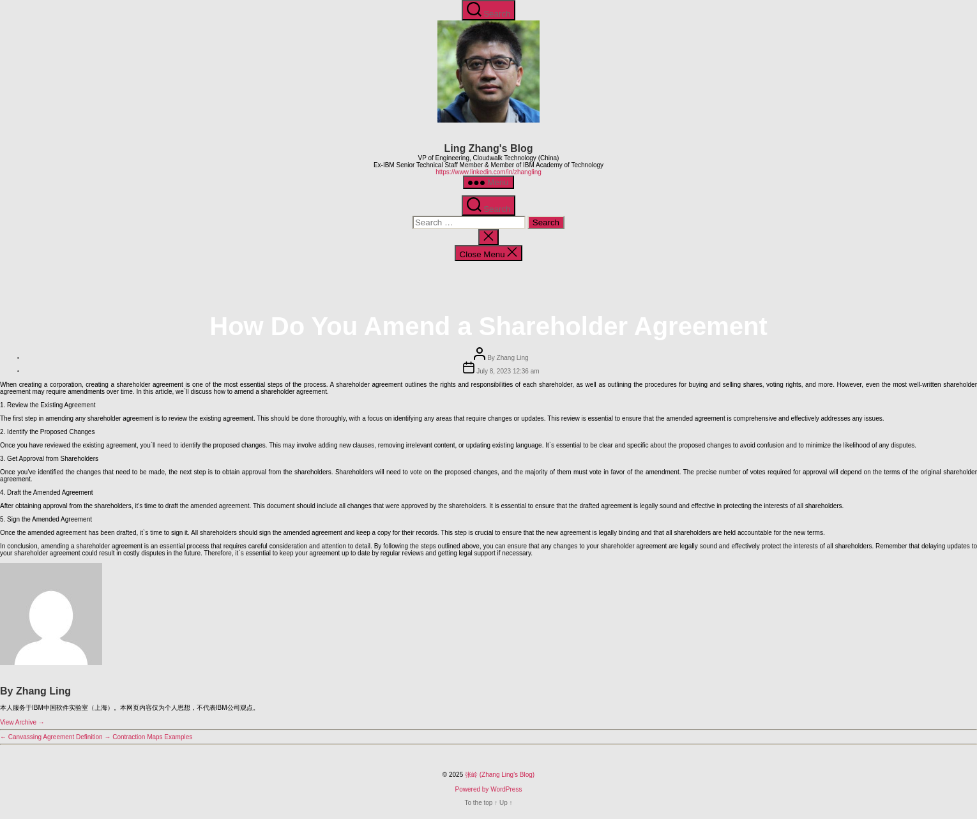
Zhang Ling (513, 357)
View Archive (22, 722)
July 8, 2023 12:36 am (507, 371)
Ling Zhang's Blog (488, 148)
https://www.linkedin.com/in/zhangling (488, 172)
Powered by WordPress (488, 789)
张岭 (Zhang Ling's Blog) (499, 774)
